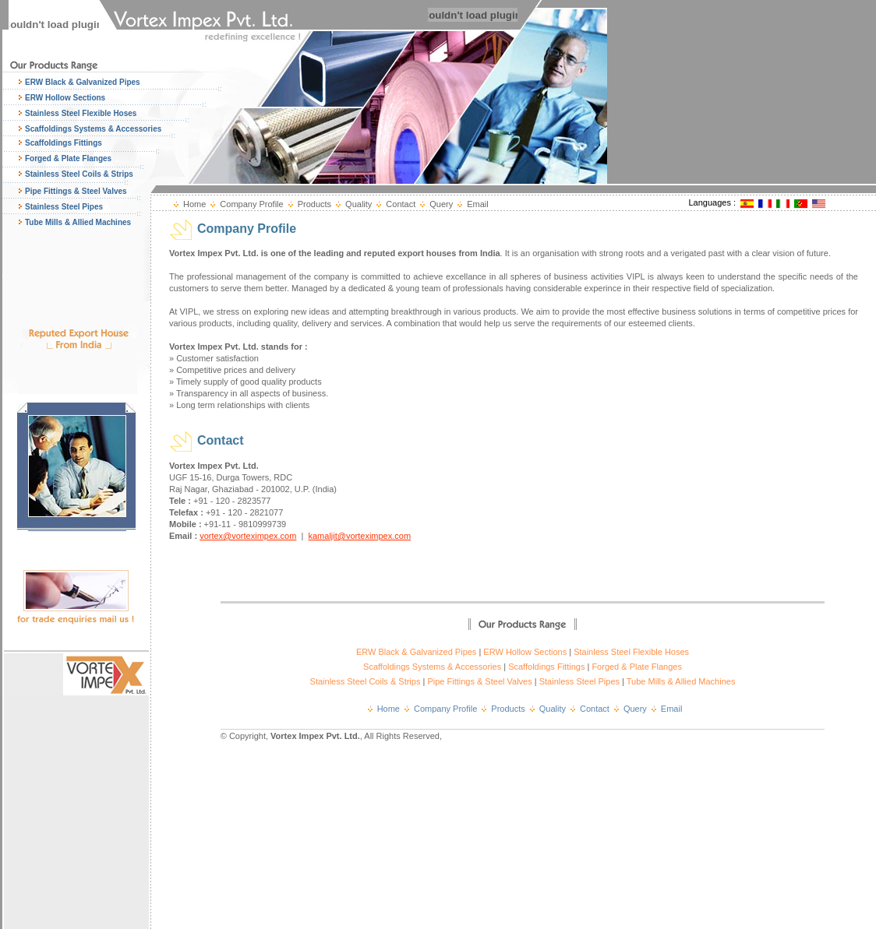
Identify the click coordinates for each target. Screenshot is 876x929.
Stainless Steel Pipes (64, 206)
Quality (358, 204)
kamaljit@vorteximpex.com (359, 535)
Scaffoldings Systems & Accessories (93, 129)
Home (194, 204)
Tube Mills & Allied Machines (78, 222)
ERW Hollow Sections (65, 97)
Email (478, 204)
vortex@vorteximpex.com (248, 535)
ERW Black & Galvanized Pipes (82, 82)
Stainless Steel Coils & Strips (79, 174)
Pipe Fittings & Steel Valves (76, 191)
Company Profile (251, 204)
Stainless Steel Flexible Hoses (80, 113)
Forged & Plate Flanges (68, 158)
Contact (400, 204)
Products (314, 204)
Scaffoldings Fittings (63, 143)
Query (441, 204)
